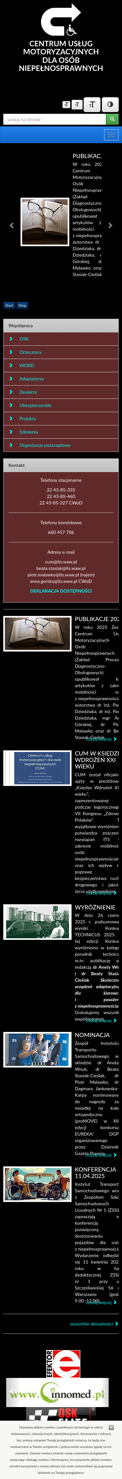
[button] (11, 225)
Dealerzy (22, 392)
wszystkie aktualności (94, 1323)
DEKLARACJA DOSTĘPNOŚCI (61, 591)
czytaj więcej (101, 739)
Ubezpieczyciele (29, 405)
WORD (21, 365)
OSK (18, 338)
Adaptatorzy (26, 378)
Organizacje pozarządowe (39, 445)
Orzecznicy (25, 352)
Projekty (22, 418)
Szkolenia (23, 431)
